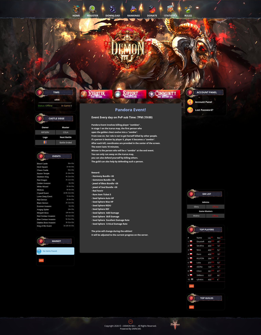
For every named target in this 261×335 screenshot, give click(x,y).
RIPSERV (45, 132)
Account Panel (199, 102)
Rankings (133, 11)
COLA (65, 132)
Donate (152, 11)
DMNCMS (136, 328)
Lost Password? (200, 110)
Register (92, 11)
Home (76, 11)
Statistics (170, 11)
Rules (188, 11)
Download (112, 11)
